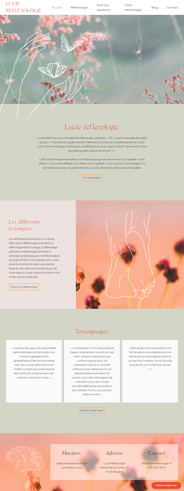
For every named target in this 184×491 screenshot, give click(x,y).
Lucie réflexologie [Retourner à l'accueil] (24, 7)
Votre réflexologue (133, 7)
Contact (172, 7)
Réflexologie (79, 7)
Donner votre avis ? (92, 410)
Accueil (57, 7)
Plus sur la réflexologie (24, 286)
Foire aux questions (103, 7)
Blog (155, 7)
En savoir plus (92, 177)
